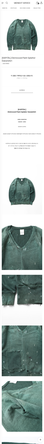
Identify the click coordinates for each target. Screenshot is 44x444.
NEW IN (4, 8)
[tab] (22, 90)
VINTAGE (13, 8)
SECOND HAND (25, 8)
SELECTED (37, 8)
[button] (7, 3)
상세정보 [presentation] (22, 90)
